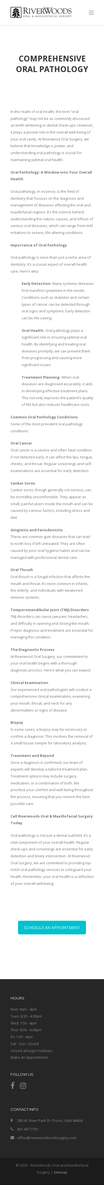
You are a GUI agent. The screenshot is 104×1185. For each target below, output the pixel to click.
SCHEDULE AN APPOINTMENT (52, 927)
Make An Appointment (29, 1057)
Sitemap (60, 1172)
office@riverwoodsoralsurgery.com (47, 1137)
